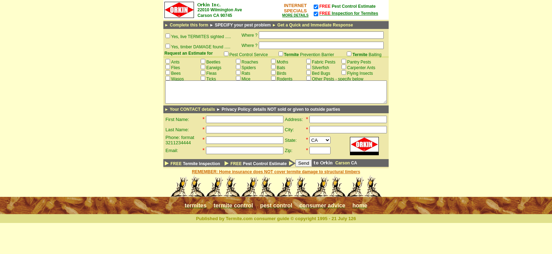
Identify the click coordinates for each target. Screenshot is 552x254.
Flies (175, 67)
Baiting (367, 54)
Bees (176, 73)
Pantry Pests (359, 62)
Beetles (213, 62)
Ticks (211, 79)
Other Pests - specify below (337, 79)
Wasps (177, 79)
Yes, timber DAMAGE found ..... (200, 46)
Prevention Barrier (309, 54)
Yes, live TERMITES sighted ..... (201, 36)
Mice (246, 79)
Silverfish (320, 67)
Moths (282, 62)
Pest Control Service (249, 54)
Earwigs (213, 67)
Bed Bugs (321, 73)
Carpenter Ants (361, 67)
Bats (281, 67)
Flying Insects (360, 73)
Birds (281, 73)
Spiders (249, 67)
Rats (246, 73)
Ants (175, 62)
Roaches (250, 62)
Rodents (285, 79)
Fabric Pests (323, 62)
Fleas (211, 73)
